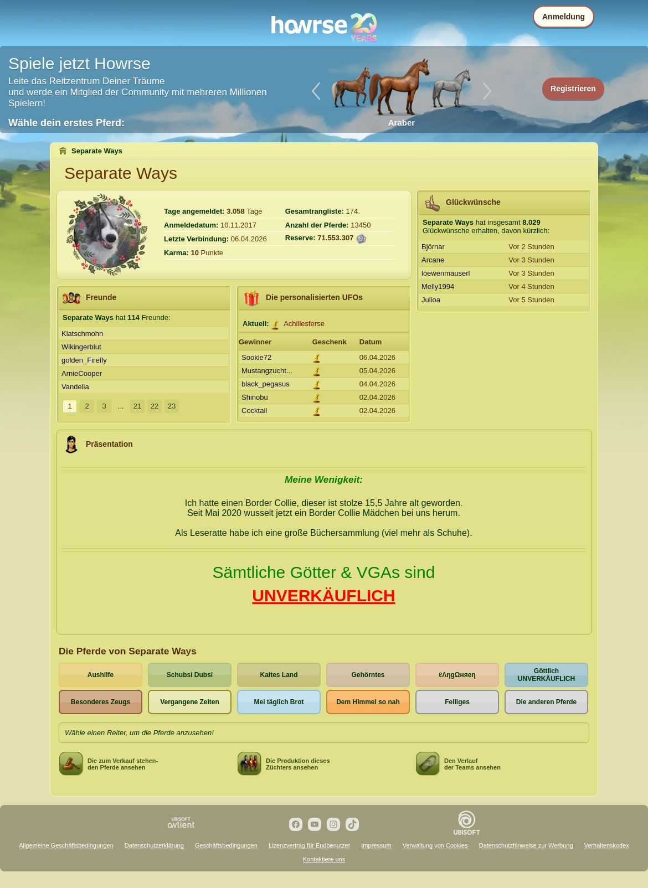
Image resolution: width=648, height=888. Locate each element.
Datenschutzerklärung (154, 845)
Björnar (433, 246)
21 (137, 406)
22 (154, 406)
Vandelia (75, 387)
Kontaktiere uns (324, 859)
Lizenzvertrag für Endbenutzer (309, 845)
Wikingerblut (81, 347)
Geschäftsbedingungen (226, 845)
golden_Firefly (84, 360)
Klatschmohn (82, 333)
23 (172, 406)
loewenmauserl (445, 273)
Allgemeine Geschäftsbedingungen (66, 845)
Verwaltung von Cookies (435, 845)
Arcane (432, 260)
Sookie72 (256, 357)
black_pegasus (265, 384)
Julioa (430, 300)
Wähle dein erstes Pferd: (66, 122)
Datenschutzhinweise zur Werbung (526, 845)
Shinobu (254, 397)
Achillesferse (304, 323)
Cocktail (254, 410)
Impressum (376, 845)
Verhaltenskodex (606, 845)
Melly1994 (437, 286)
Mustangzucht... (266, 370)
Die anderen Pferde (546, 702)
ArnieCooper (81, 373)
